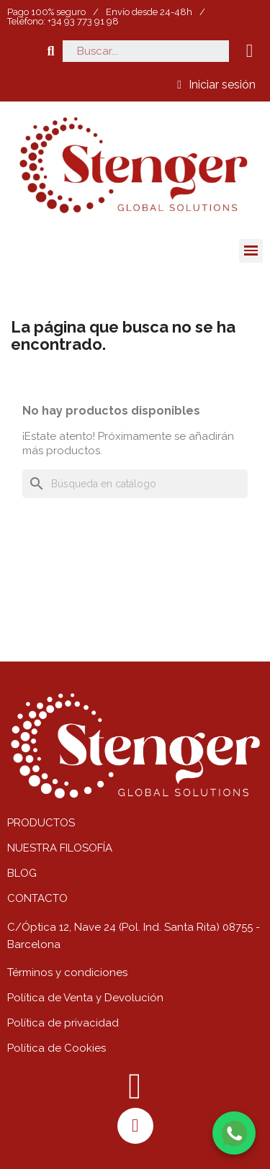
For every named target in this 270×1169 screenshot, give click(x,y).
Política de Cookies (56, 1048)
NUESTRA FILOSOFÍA (59, 847)
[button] (51, 51)
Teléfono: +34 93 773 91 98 (63, 21)
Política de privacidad (63, 1022)
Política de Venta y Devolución (85, 997)
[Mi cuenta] (216, 84)
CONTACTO (37, 898)
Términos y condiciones (67, 972)
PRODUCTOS (41, 822)
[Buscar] (135, 483)
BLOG (22, 873)
